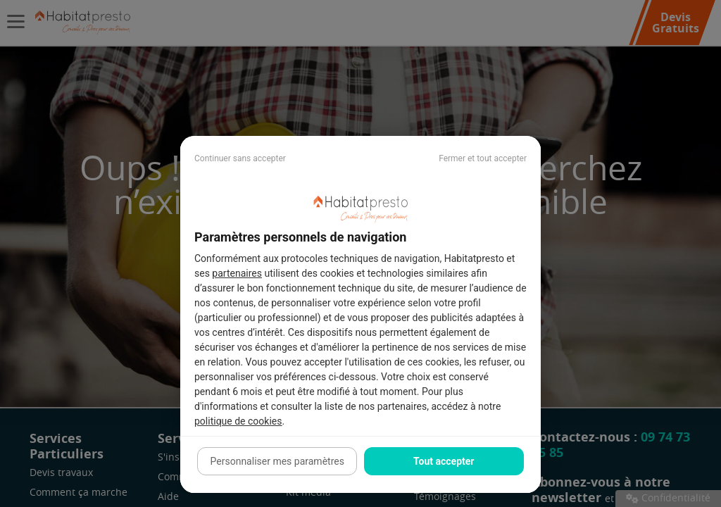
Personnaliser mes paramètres (277, 461)
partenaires (237, 273)
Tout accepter (443, 461)
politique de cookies (238, 421)
